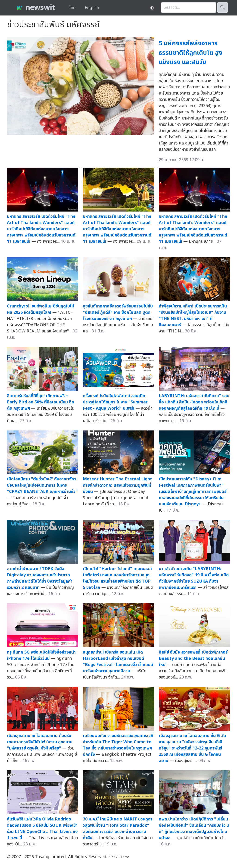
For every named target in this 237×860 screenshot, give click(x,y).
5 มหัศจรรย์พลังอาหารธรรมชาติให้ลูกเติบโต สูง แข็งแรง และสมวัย (190, 53)
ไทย (72, 8)
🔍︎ (222, 7)
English (92, 8)
